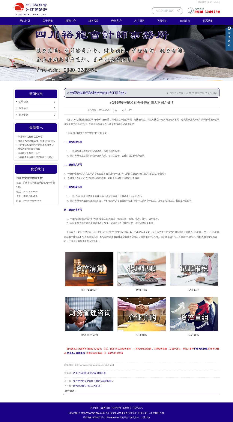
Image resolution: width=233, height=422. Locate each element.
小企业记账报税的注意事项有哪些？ (36, 145)
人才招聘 (139, 20)
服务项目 (93, 20)
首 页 (188, 93)
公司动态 (23, 101)
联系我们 (208, 20)
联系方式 (138, 407)
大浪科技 (145, 417)
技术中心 (23, 114)
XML (216, 2)
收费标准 (116, 407)
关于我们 (48, 20)
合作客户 (116, 20)
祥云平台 (123, 417)
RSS (210, 2)
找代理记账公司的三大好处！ (87, 385)
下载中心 (162, 20)
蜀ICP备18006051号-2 (94, 417)
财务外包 (101, 373)
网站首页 (25, 20)
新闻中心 (70, 20)
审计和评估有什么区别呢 (30, 136)
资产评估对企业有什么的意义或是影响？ (93, 381)
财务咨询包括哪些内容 (29, 149)
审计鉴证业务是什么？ (29, 153)
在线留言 (185, 20)
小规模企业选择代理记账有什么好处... (36, 157)
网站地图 (202, 2)
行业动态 (23, 108)
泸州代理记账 (80, 373)
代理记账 (91, 373)
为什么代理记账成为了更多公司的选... (36, 140)
